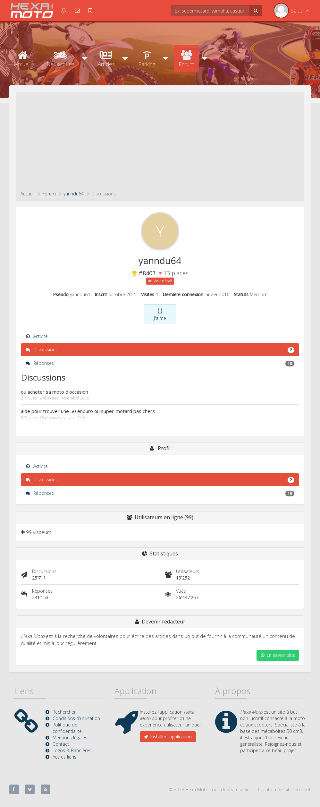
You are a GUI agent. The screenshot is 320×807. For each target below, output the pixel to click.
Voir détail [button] (160, 281)
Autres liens (64, 757)
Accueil (22, 59)
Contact (61, 744)
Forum (186, 59)
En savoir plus (278, 655)
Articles (106, 59)
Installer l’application (168, 737)
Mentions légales (70, 737)
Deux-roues (60, 59)
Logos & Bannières (72, 750)
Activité (37, 336)
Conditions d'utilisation (76, 718)
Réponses (160, 363)
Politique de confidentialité (67, 728)
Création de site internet (284, 789)
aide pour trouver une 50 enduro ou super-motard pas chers (88, 411)
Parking (146, 59)
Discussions (160, 350)
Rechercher (64, 712)
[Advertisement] (160, 142)
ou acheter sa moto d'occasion (54, 392)
